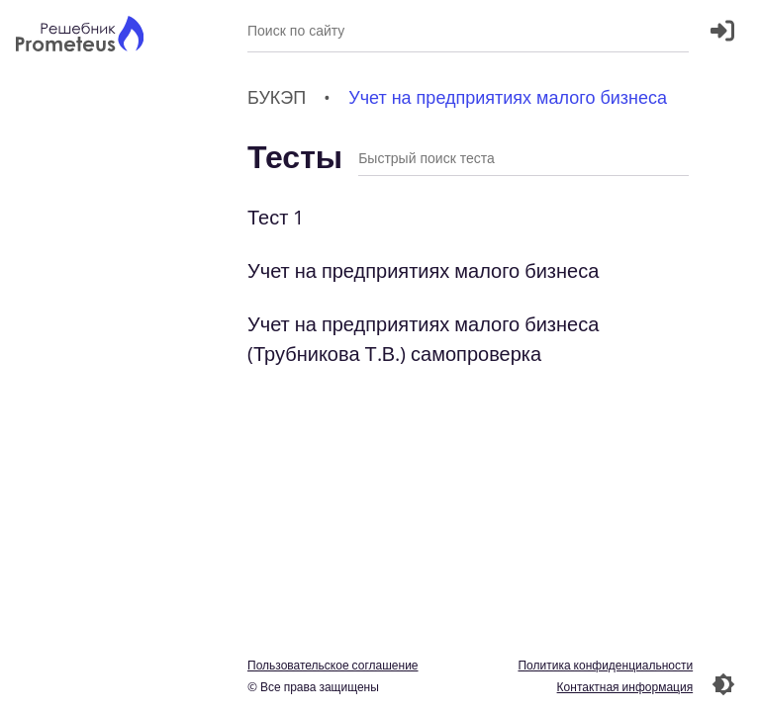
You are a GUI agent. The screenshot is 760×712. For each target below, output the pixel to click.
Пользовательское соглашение (333, 665)
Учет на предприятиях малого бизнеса (423, 270)
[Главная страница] (79, 36)
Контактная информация (624, 686)
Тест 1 (275, 217)
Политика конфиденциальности (605, 665)
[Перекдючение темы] (723, 684)
